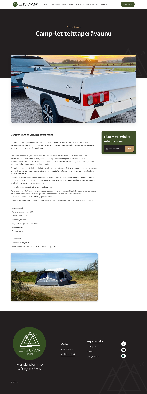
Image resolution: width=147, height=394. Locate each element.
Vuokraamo (55, 4)
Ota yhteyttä (127, 4)
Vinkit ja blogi (67, 4)
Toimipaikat (79, 4)
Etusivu (46, 4)
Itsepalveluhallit (92, 4)
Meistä (104, 4)
